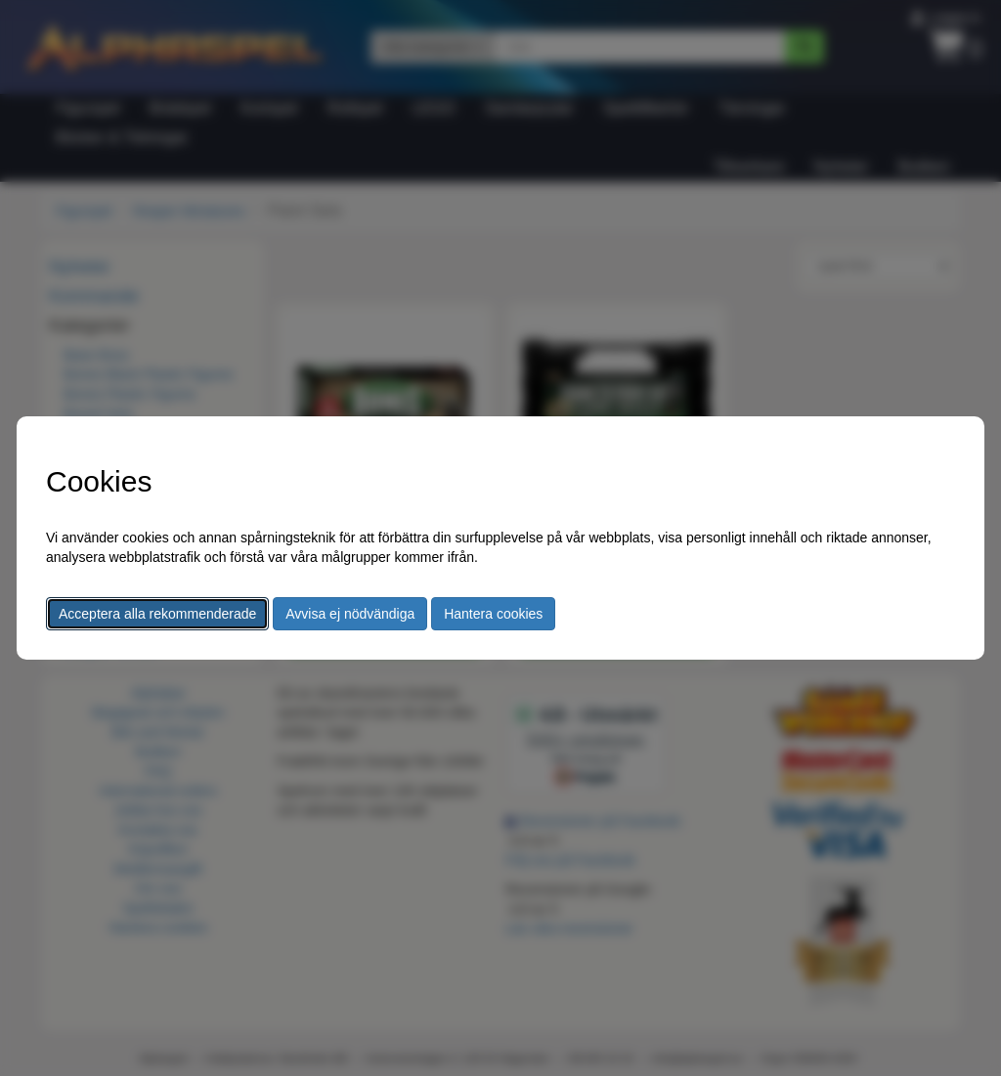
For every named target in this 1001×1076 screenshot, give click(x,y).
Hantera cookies (493, 614)
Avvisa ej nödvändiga (349, 614)
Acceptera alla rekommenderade (157, 614)
